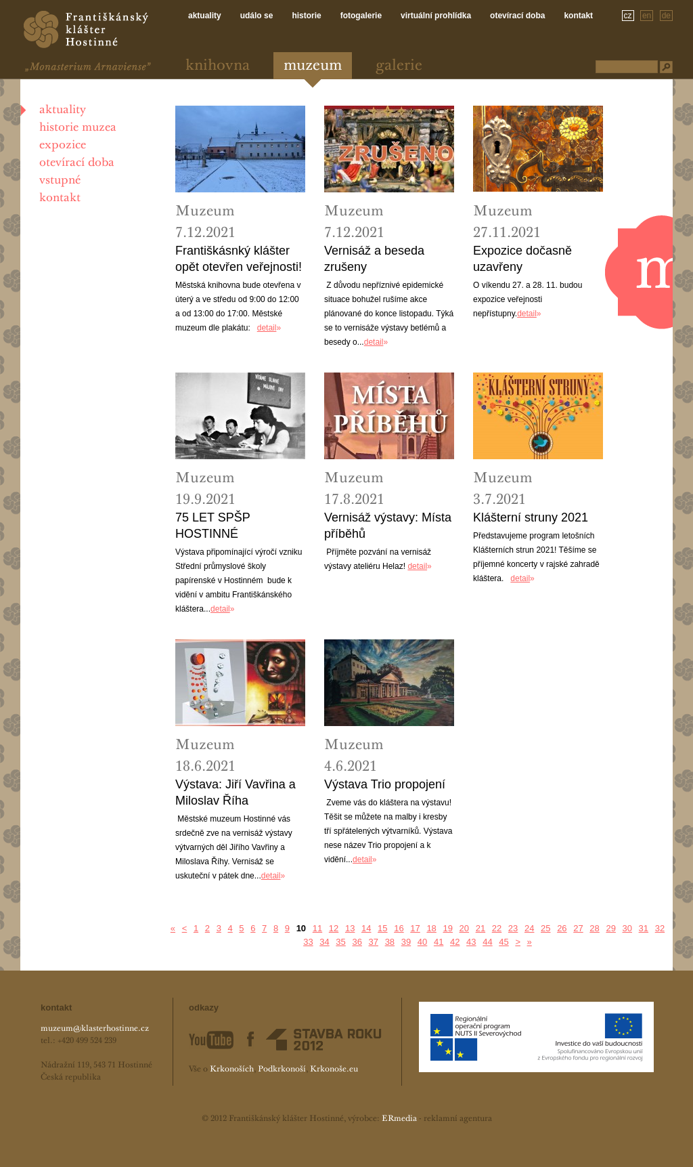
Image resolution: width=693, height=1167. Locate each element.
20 (464, 928)
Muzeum (313, 66)
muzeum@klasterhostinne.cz (95, 1029)
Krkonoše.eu (334, 1069)
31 (643, 928)
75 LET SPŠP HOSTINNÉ (212, 525)
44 (487, 942)
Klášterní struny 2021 (530, 517)
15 (382, 928)
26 (561, 928)
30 (627, 928)
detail (267, 328)
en (646, 15)
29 (610, 928)
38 (390, 942)
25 (545, 928)
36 (356, 942)
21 (480, 928)
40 (422, 942)
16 (398, 928)
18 (431, 928)
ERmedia (399, 1119)
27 (578, 928)
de (666, 15)
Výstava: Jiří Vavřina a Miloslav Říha (235, 792)
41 (438, 942)
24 (529, 928)
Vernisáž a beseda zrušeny (374, 259)
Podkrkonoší (282, 1069)
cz (628, 15)
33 (308, 942)
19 (447, 928)
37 (373, 942)
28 (594, 928)
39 (406, 942)
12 (333, 928)
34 (324, 942)
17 (415, 928)
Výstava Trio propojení (384, 784)
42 (455, 942)
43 (471, 942)
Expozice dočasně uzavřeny (522, 259)
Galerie (399, 66)
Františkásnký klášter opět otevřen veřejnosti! (238, 259)
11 (317, 928)
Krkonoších (232, 1069)
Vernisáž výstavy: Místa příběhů (387, 525)
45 (503, 942)
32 (660, 928)
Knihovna (217, 66)
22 (496, 928)
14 (366, 928)
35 (340, 942)
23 (513, 928)
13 (350, 928)
